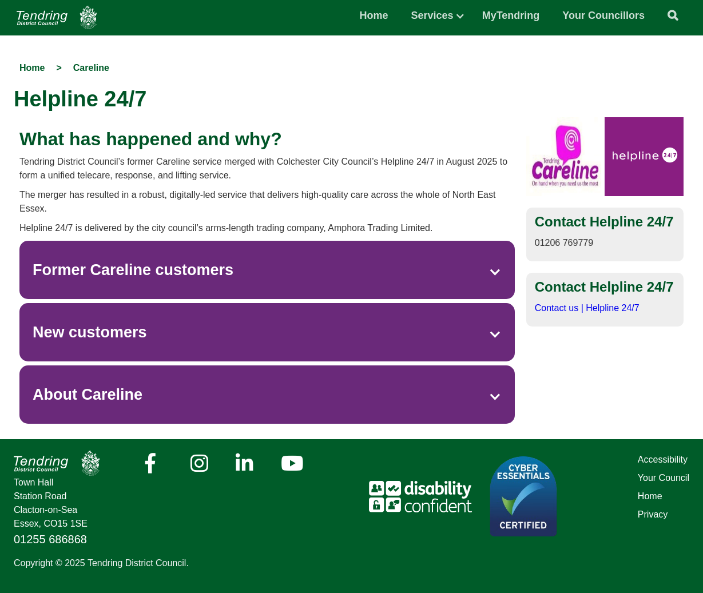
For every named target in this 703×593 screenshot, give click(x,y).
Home (374, 15)
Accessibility (663, 459)
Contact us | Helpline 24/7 (587, 308)
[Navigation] (57, 17)
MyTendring (511, 15)
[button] (432, 12)
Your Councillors (603, 15)
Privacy (653, 514)
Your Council (663, 478)
